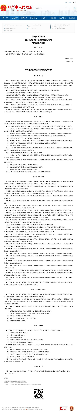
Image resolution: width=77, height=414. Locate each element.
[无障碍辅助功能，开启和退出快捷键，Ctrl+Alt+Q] (74, 2)
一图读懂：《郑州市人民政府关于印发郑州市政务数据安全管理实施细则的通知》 (23, 384)
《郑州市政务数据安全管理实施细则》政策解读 (15, 381)
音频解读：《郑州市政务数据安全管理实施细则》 (15, 382)
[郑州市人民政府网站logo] (16, 8)
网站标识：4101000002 (8, 409)
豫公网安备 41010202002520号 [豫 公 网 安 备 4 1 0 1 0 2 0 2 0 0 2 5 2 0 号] (34, 409)
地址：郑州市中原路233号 (25, 407)
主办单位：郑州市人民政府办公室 (10, 407)
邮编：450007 (35, 407)
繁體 (66, 2)
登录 (70, 2)
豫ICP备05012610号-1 (19, 409)
